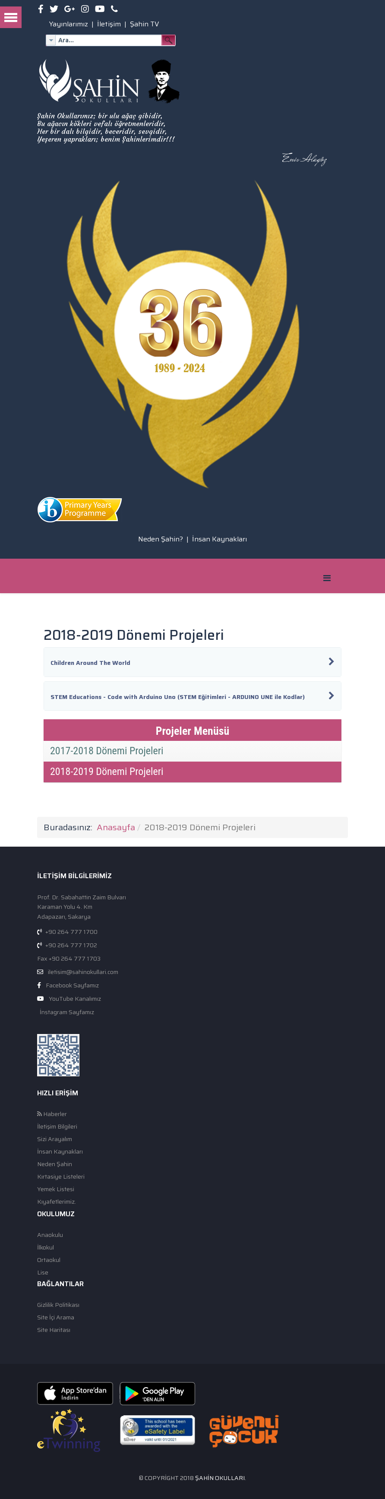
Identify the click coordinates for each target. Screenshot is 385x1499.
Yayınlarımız (68, 24)
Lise (42, 1272)
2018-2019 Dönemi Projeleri (107, 771)
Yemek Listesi (55, 1189)
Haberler (52, 1114)
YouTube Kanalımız (75, 998)
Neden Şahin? (160, 539)
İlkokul (45, 1247)
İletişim (109, 24)
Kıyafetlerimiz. (56, 1201)
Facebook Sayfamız (72, 985)
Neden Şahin (54, 1164)
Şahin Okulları (220, 1478)
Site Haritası (53, 1330)
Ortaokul (48, 1260)
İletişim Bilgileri (57, 1126)
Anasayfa (116, 827)
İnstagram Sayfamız (66, 1012)
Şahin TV (144, 24)
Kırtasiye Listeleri (61, 1176)
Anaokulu (50, 1235)
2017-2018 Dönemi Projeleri (107, 751)
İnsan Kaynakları (219, 539)
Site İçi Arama (55, 1317)
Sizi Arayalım (54, 1139)
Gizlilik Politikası (58, 1304)
